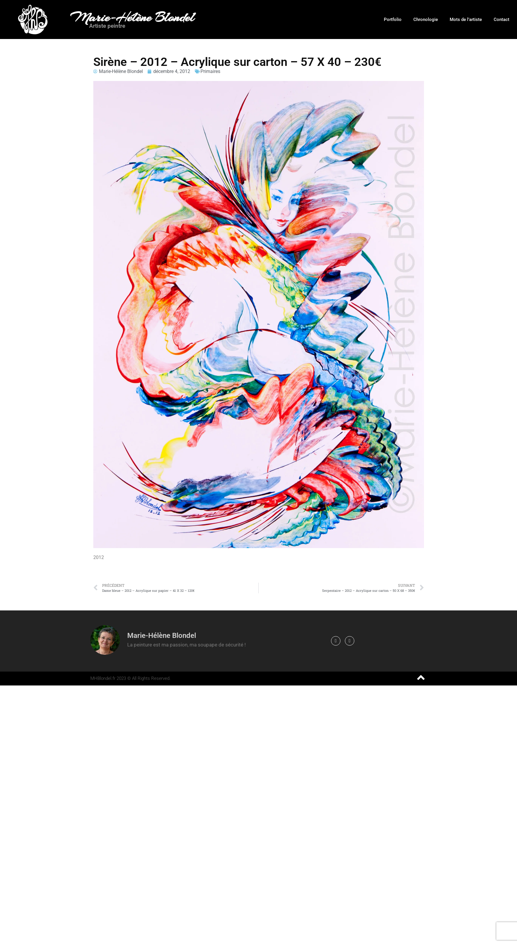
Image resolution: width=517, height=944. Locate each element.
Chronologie (425, 19)
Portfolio (393, 19)
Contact (501, 19)
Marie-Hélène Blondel (132, 17)
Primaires (210, 71)
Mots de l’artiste (466, 19)
